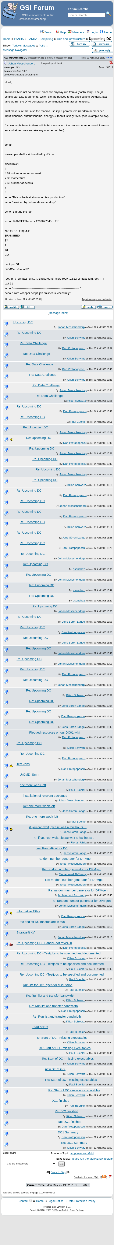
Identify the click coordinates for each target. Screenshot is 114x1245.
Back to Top (58, 1172)
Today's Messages (23, 45)
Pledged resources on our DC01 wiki (54, 732)
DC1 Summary (68, 1132)
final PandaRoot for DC (52, 848)
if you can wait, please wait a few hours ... (57, 827)
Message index (58, 312)
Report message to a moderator (96, 299)
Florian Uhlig (79, 842)
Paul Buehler (78, 421)
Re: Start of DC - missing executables (61, 1037)
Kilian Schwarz (76, 337)
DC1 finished (60, 1100)
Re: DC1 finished (66, 1111)
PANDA (19, 39)
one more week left (33, 785)
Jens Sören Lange (73, 537)
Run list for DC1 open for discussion (47, 985)
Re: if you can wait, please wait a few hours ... (63, 837)
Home (106, 32)
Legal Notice (55, 1201)
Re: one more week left (39, 806)
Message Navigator (15, 50)
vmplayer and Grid (82, 1153)
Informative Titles (28, 911)
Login (91, 32)
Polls (42, 45)
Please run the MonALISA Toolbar (92, 1158)
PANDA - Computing (40, 39)
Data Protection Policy (81, 1201)
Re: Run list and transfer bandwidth (50, 995)
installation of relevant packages (45, 795)
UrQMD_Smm (29, 774)
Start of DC (40, 1027)
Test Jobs (23, 764)
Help (61, 32)
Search (46, 32)
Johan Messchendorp (21, 63)
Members (76, 32)
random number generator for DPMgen (65, 858)
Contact (23, 1201)
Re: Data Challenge (33, 343)
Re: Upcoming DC (16, 57)
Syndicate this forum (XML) (87, 1177)
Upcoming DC (23, 322)
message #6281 (63, 58)
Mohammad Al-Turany (73, 874)
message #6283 (36, 58)
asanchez (79, 569)
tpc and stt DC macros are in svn (42, 922)
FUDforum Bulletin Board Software (68, 1210)
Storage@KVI (26, 932)
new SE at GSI (55, 1069)
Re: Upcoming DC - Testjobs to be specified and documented (58, 953)
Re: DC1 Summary (74, 1142)
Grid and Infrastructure (71, 39)
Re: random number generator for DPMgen (71, 869)
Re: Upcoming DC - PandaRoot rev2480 (44, 943)
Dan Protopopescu (73, 348)
